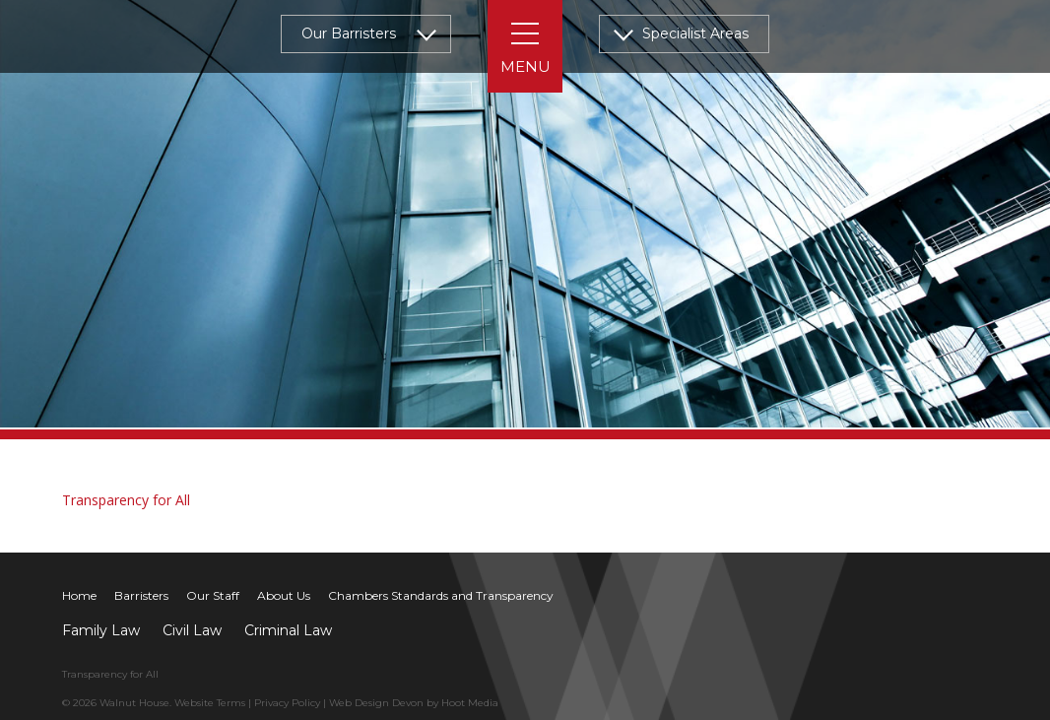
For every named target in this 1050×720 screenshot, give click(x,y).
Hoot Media (469, 702)
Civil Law (192, 630)
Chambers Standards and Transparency (441, 595)
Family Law (101, 630)
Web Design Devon (376, 702)
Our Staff (212, 595)
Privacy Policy (287, 702)
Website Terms (209, 702)
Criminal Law (288, 630)
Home (79, 595)
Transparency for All (126, 500)
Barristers (141, 595)
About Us (283, 595)
